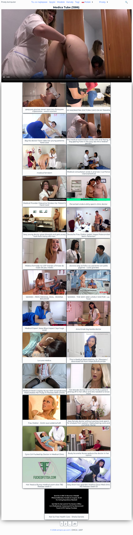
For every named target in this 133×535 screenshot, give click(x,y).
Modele (61, 2)
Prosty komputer (8, 2)
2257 (81, 530)
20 (74, 523)
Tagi (77, 2)
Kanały (69, 2)
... (70, 523)
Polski (87, 2)
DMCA (74, 530)
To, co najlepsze (39, 2)
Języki (52, 2)
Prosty (102, 2)
